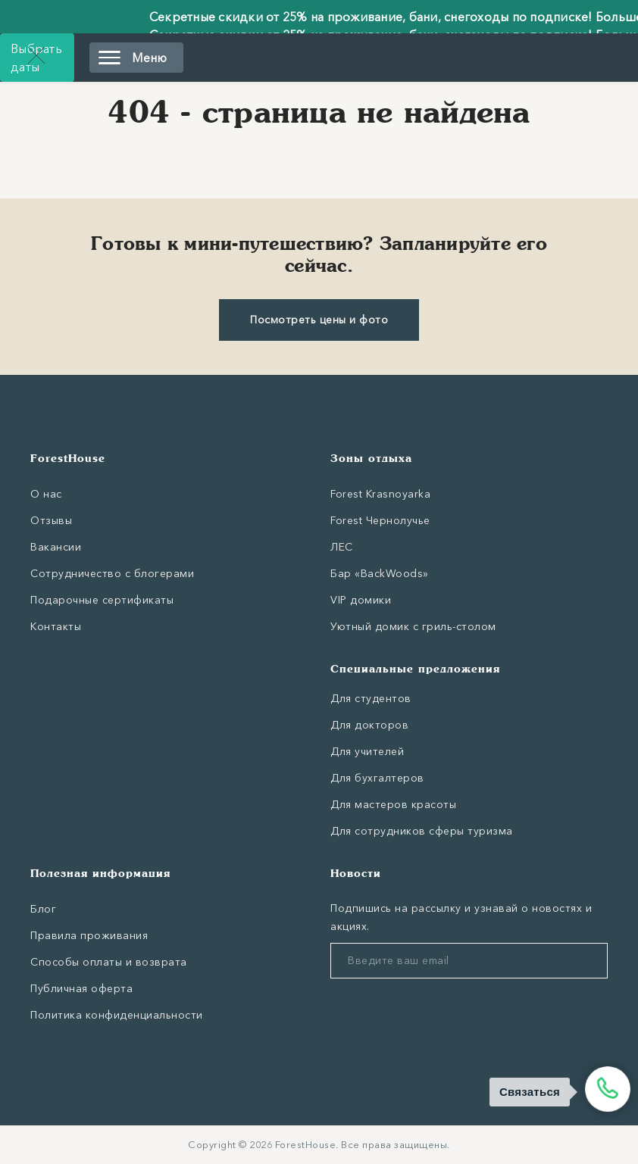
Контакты (55, 626)
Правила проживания (89, 935)
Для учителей (367, 751)
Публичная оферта (81, 988)
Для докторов (369, 725)
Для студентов (370, 698)
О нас (46, 494)
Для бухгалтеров (377, 778)
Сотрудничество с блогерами (112, 573)
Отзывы (51, 520)
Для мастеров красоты (393, 804)
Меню (133, 57)
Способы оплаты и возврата (108, 962)
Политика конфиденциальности (116, 1015)
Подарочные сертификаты (102, 600)
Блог (43, 909)
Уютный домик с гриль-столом (413, 626)
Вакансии (55, 547)
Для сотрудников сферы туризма (421, 831)
